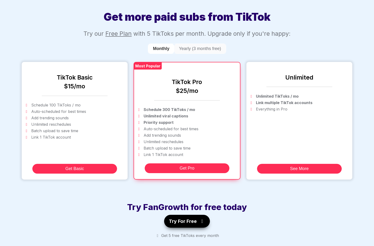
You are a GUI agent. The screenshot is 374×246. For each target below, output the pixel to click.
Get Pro (187, 168)
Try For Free (187, 221)
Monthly (161, 48)
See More (299, 168)
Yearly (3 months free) (200, 48)
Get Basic (74, 168)
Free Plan (118, 33)
